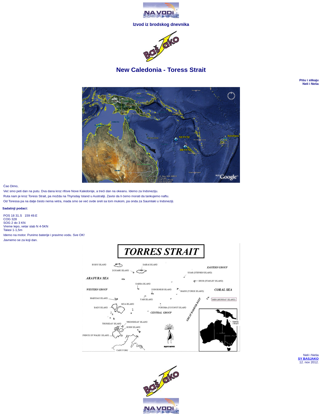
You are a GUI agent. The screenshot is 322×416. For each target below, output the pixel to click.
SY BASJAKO (308, 358)
